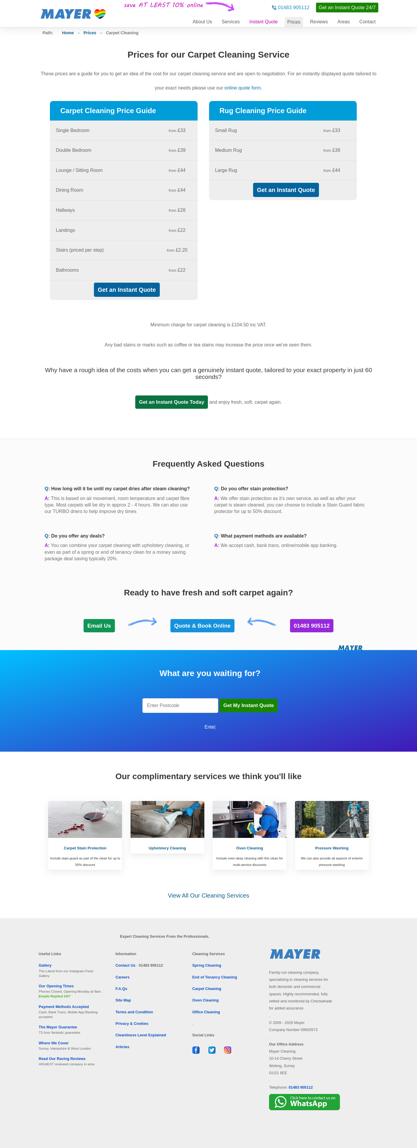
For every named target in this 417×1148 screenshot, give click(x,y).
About (202, 21)
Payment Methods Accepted (64, 1006)
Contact (367, 21)
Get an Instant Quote (127, 289)
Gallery (45, 965)
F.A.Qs (121, 988)
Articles (122, 1047)
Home (68, 32)
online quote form (242, 87)
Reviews (319, 21)
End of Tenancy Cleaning (214, 977)
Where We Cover (54, 1043)
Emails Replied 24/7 (55, 996)
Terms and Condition (134, 1012)
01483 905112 (294, 7)
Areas (344, 21)
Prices (293, 22)
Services (230, 21)
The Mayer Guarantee (58, 1027)
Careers (122, 977)
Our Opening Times (56, 986)
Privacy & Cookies (132, 1023)
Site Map (123, 1000)
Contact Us (125, 965)
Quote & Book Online (202, 626)
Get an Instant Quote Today (171, 402)
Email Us (99, 626)
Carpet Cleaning (206, 988)
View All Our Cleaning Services (208, 895)
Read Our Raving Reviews (62, 1058)
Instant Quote (263, 21)
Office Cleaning (206, 1012)
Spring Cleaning (206, 965)
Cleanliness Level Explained (140, 1035)
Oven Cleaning (205, 1000)
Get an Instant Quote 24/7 (347, 7)
